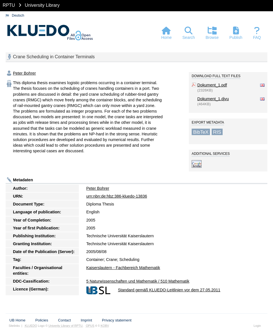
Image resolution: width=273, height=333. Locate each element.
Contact (64, 320)
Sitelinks (14, 325)
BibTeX (201, 132)
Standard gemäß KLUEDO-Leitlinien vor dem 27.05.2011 (169, 290)
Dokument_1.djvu (213, 99)
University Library (42, 5)
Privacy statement (116, 320)
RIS (217, 132)
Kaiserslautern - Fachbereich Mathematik (123, 267)
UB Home (17, 320)
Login (257, 325)
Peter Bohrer (24, 73)
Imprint (86, 320)
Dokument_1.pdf (212, 85)
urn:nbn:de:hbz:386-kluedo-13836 (116, 196)
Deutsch (18, 15)
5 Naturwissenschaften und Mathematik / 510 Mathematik (137, 281)
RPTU (9, 5)
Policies (41, 320)
